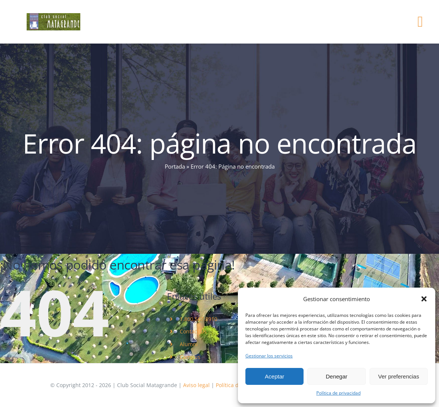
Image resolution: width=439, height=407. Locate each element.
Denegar (336, 376)
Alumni (189, 344)
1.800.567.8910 (198, 319)
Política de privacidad (338, 393)
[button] (424, 299)
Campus (190, 356)
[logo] (53, 16)
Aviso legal (196, 385)
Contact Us (193, 331)
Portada (175, 166)
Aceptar (274, 376)
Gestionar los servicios (269, 356)
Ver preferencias (398, 376)
